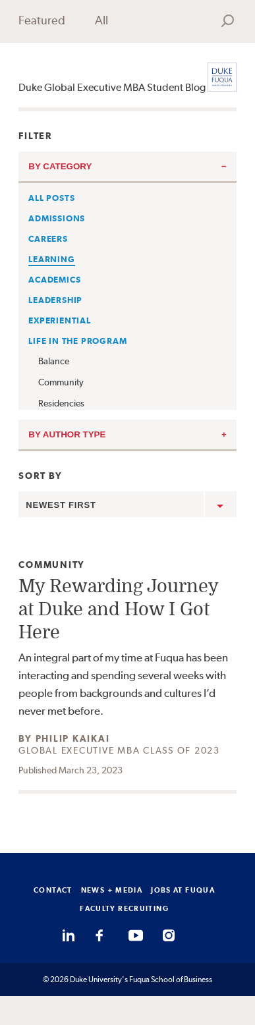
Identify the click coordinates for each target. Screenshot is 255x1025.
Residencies (61, 403)
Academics (54, 280)
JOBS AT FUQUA (183, 890)
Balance (53, 361)
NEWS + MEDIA (112, 890)
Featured (41, 20)
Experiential (59, 320)
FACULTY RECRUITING (124, 908)
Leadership (55, 300)
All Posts (51, 198)
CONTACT (53, 890)
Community (61, 382)
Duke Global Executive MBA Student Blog (112, 87)
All (101, 20)
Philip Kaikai (73, 738)
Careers (48, 239)
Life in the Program (77, 341)
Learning (51, 259)
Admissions (56, 218)
